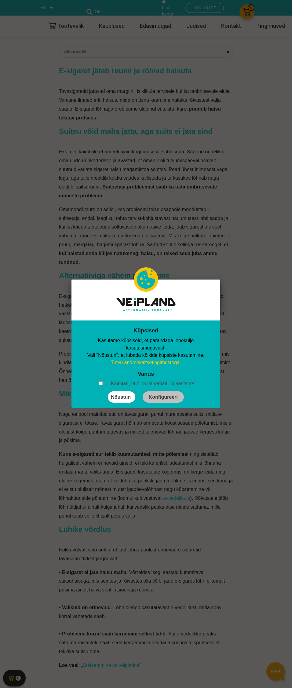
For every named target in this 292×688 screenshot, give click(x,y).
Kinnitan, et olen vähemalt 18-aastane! (152, 383)
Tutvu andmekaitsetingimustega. (146, 362)
